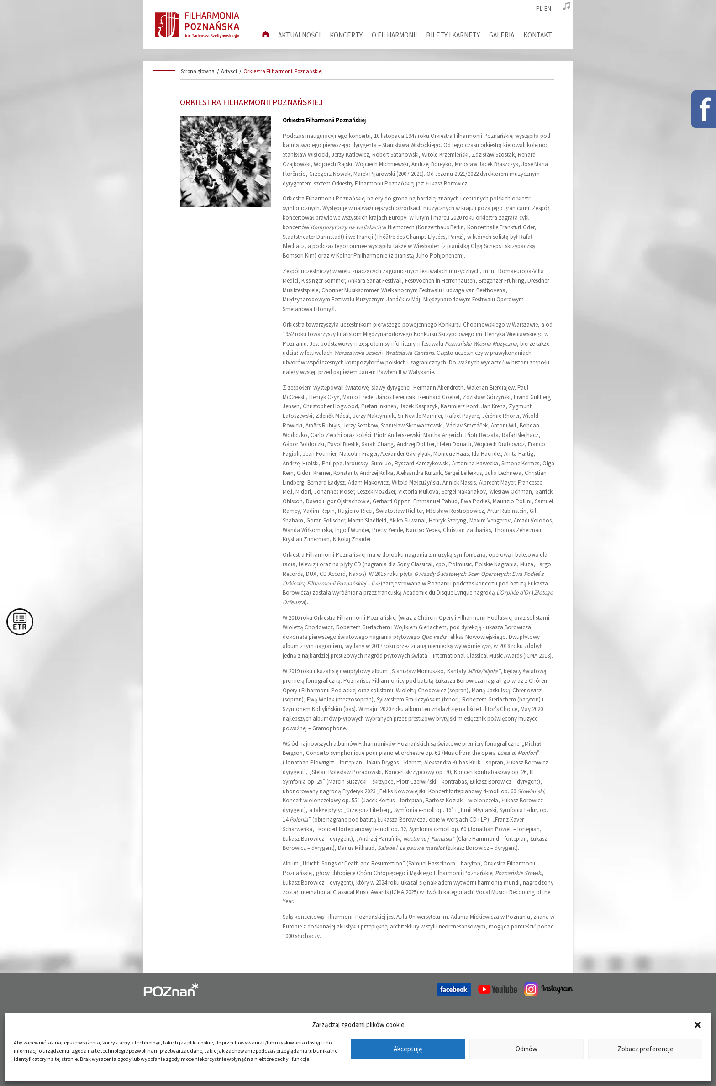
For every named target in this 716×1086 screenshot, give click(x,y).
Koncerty (346, 35)
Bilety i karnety (453, 35)
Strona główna (198, 71)
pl (539, 8)
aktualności (299, 35)
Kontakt (537, 35)
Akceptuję (408, 1048)
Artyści (229, 71)
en (547, 8)
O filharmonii (394, 35)
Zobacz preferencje (645, 1048)
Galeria (501, 35)
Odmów (526, 1048)
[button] (697, 1024)
